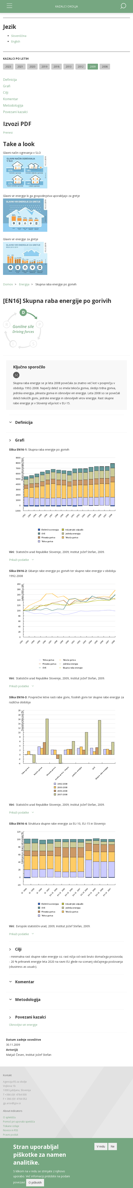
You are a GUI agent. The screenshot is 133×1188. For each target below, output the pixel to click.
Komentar (10, 99)
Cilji (5, 92)
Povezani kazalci (15, 112)
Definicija (10, 79)
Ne (112, 1146)
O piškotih (35, 1182)
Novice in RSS (10, 1130)
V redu (101, 1146)
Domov (8, 284)
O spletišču (9, 1117)
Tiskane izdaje (11, 1126)
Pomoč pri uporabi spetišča (19, 1121)
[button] (66, 171)
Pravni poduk (10, 1134)
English (15, 41)
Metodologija (13, 105)
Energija (24, 284)
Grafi (6, 86)
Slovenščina (18, 36)
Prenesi (8, 132)
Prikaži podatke (19, 560)
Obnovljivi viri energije (23, 1025)
